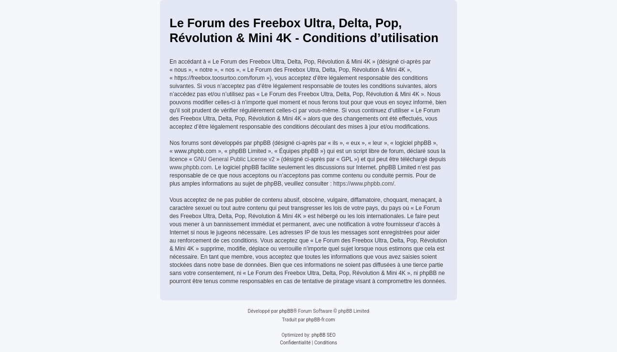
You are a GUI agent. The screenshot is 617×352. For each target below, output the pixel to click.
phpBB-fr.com (320, 319)
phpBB (286, 311)
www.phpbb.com (191, 167)
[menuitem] (295, 343)
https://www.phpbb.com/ (363, 183)
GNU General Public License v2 (234, 159)
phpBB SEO (323, 335)
